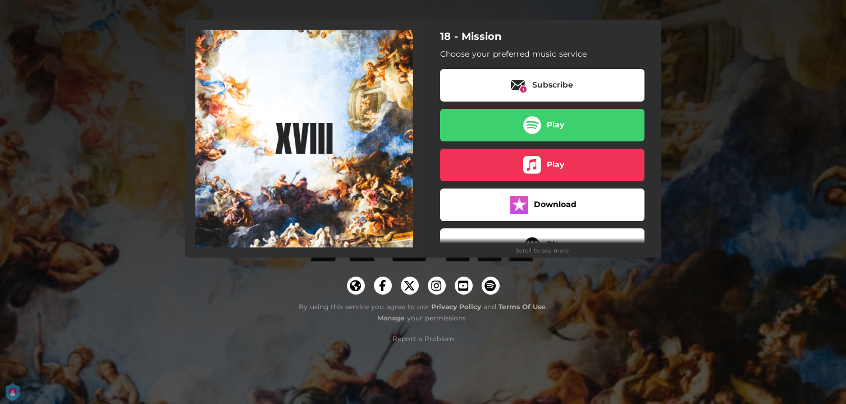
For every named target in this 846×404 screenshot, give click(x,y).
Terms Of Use (522, 306)
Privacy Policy (456, 306)
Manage (391, 318)
